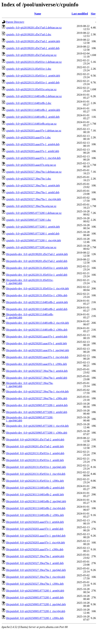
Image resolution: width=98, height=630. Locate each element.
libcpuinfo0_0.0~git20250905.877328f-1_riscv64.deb (35, 611)
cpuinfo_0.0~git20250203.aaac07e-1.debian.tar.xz (33, 130)
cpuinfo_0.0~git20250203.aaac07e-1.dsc (28, 137)
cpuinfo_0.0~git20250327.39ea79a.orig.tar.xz (31, 206)
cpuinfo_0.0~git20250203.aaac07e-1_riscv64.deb (33, 158)
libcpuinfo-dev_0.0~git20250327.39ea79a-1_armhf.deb (36, 377)
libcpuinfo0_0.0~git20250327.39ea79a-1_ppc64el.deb (36, 570)
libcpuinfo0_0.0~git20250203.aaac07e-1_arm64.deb (35, 521)
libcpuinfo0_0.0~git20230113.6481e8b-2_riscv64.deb (35, 508)
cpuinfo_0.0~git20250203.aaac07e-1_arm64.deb (32, 144)
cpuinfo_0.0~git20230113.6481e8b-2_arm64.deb (33, 109)
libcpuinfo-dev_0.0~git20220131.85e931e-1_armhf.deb (36, 274)
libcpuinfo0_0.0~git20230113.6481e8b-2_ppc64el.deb (36, 501)
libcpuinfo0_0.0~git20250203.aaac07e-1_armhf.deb (34, 528)
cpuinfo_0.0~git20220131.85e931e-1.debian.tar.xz (34, 61)
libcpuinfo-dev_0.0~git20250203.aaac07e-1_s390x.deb (36, 364)
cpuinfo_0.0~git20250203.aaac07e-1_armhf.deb (32, 151)
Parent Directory (15, 21)
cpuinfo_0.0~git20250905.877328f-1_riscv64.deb (33, 240)
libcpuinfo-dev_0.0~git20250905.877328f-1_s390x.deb (36, 432)
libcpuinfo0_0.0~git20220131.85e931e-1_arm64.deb (35, 453)
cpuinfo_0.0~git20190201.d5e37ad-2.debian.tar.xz (34, 27)
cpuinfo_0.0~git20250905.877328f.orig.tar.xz (31, 247)
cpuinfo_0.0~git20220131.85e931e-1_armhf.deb (32, 82)
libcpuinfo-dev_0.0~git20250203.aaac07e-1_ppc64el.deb (37, 350)
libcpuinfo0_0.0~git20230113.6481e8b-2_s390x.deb (35, 515)
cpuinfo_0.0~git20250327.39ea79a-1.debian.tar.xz (34, 171)
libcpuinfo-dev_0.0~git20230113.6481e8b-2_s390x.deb (36, 329)
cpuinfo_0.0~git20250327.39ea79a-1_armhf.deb (32, 192)
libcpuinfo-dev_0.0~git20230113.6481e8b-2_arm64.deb (37, 302)
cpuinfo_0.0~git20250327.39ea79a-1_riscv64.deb (33, 199)
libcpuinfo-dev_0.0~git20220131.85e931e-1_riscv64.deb (37, 288)
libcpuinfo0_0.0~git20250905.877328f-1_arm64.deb (35, 590)
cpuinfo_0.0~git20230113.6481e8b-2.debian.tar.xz (34, 96)
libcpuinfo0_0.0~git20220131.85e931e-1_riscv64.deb (35, 473)
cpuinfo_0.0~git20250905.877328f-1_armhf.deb (32, 233)
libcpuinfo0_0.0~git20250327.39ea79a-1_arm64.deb (35, 556)
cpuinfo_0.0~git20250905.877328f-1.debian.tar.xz (34, 212)
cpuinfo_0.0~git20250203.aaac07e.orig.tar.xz (31, 164)
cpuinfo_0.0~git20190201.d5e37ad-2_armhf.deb (32, 48)
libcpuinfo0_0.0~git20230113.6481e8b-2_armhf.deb (35, 494)
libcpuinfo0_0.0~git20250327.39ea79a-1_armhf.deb (35, 563)
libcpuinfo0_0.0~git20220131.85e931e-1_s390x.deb (35, 480)
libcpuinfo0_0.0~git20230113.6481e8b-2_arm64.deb (35, 487)
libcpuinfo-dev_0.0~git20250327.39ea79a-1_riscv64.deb (37, 391)
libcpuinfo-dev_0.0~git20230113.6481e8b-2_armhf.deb (36, 309)
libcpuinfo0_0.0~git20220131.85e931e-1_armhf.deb (35, 460)
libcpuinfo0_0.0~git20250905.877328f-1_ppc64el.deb (36, 604)
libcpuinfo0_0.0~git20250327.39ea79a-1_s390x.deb (35, 583)
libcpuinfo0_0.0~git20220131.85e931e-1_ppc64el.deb (36, 467)
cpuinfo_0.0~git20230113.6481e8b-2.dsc (28, 103)
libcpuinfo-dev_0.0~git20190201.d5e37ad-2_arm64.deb (37, 254)
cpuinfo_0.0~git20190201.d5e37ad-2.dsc (28, 34)
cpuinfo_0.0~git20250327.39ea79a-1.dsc (28, 178)
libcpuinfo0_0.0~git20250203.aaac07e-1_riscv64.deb (35, 542)
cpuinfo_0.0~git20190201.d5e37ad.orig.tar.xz (31, 55)
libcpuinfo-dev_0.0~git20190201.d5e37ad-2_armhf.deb (36, 261)
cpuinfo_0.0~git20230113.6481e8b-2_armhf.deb (33, 116)
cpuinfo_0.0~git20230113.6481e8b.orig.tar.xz (31, 123)
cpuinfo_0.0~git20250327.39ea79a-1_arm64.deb (33, 185)
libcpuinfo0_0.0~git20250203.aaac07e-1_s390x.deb (34, 549)
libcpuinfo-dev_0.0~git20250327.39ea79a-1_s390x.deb (36, 398)
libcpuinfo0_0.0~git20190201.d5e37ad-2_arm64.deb (35, 439)
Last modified (80, 13)
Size (93, 13)
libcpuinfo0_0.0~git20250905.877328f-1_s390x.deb (35, 618)
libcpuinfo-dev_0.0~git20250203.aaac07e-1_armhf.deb (36, 343)
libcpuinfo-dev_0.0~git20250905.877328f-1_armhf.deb (36, 412)
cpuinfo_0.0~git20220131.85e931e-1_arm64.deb (33, 75)
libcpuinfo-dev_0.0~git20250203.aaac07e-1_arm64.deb (36, 336)
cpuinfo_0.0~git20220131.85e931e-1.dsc (28, 68)
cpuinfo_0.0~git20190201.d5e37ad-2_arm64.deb (33, 41)
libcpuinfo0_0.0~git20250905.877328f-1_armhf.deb (35, 597)
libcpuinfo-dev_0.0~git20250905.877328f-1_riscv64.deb (37, 425)
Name (37, 13)
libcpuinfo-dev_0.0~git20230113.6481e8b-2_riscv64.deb (37, 322)
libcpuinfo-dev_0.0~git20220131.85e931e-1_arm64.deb (37, 267)
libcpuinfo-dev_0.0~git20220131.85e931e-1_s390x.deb (36, 295)
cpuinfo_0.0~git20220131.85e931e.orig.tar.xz (31, 89)
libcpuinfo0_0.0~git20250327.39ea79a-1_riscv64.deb (35, 576)
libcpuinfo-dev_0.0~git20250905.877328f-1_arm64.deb (37, 405)
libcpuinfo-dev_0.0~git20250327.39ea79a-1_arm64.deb (37, 370)
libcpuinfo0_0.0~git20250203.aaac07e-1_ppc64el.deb (36, 535)
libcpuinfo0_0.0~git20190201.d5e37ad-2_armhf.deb (35, 446)
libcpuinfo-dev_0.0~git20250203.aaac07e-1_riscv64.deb (37, 357)
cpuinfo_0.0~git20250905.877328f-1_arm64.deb (33, 226)
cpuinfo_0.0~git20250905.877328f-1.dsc (28, 219)
